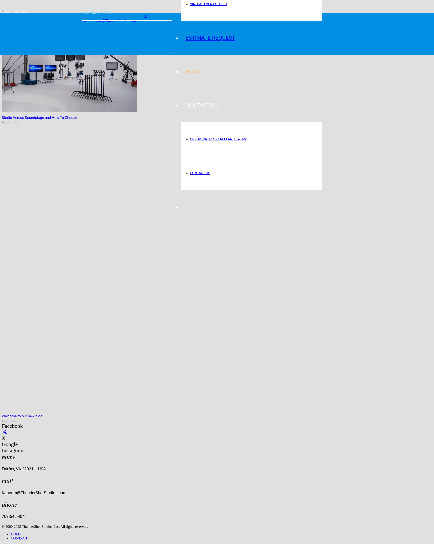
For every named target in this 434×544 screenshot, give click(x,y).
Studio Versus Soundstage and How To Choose (39, 118)
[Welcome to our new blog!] (218, 410)
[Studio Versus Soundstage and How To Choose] (69, 111)
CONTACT (19, 538)
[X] (145, 17)
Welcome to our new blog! (22, 416)
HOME (16, 534)
